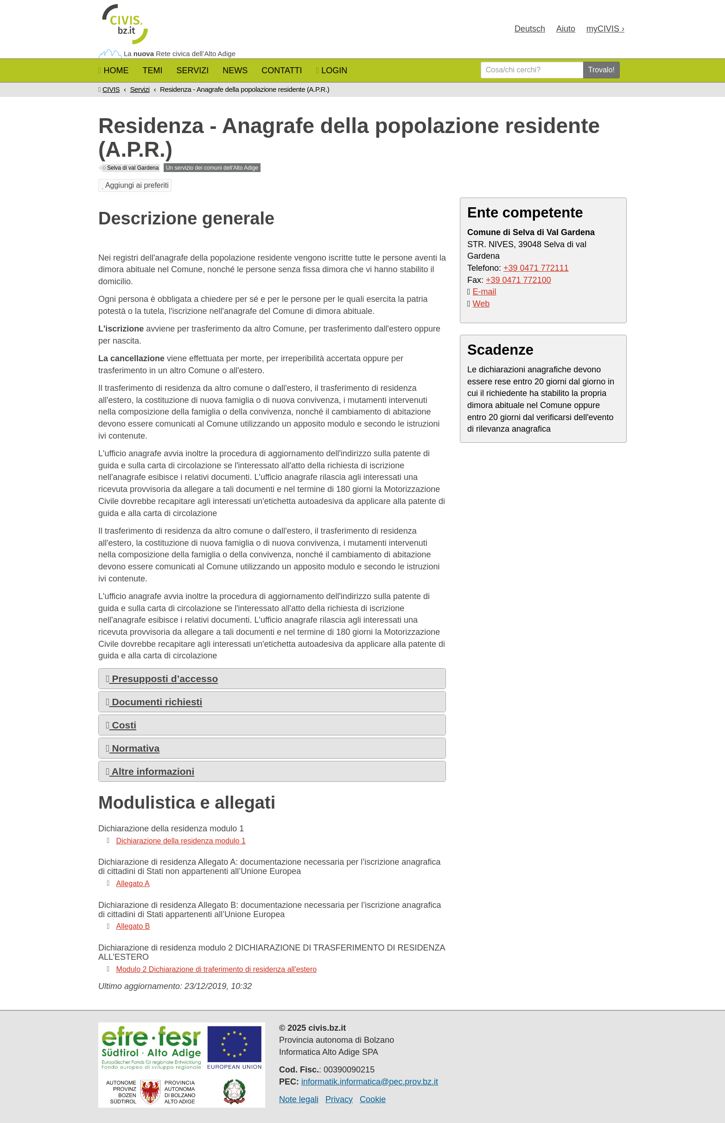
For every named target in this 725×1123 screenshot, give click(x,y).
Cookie (373, 1099)
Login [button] (332, 70)
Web (481, 303)
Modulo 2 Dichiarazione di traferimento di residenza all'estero (216, 969)
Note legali (298, 1099)
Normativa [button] (132, 748)
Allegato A (133, 883)
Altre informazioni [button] (150, 771)
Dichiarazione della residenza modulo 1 (181, 841)
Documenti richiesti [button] (154, 701)
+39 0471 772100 (518, 280)
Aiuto (565, 28)
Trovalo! (601, 70)
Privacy (339, 1099)
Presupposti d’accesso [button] (162, 678)
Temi (153, 70)
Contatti (281, 70)
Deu (530, 28)
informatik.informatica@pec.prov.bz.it (369, 1081)
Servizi (193, 70)
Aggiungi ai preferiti (135, 185)
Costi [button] (121, 725)
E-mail (484, 291)
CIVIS (111, 89)
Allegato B (133, 926)
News (235, 70)
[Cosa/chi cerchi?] (532, 70)
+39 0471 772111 (536, 268)
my (605, 28)
